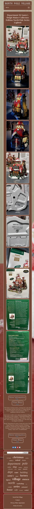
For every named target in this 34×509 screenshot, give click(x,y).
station (26, 467)
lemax (24, 460)
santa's (10, 476)
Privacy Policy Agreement (18, 503)
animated (24, 487)
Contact (18, 500)
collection (10, 469)
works (27, 458)
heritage (9, 458)
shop (15, 467)
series (17, 486)
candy (10, 487)
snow (17, 476)
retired (17, 460)
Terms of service (17, 505)
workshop (20, 484)
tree (26, 484)
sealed (26, 490)
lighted (8, 480)
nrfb (16, 490)
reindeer (20, 467)
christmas (18, 457)
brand (21, 490)
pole (25, 463)
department (14, 463)
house (10, 489)
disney (19, 469)
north (11, 483)
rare (16, 472)
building (24, 472)
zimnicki (25, 469)
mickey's (11, 460)
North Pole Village (18, 497)
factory (24, 475)
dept (10, 472)
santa (9, 467)
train (15, 469)
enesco (25, 479)
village (16, 479)
